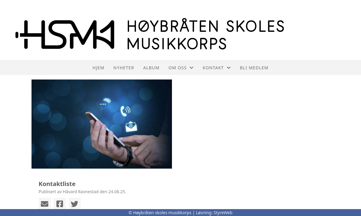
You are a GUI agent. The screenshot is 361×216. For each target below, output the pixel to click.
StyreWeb (223, 212)
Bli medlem (254, 67)
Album (151, 67)
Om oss (181, 67)
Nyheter (123, 67)
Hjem (98, 67)
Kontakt (217, 67)
